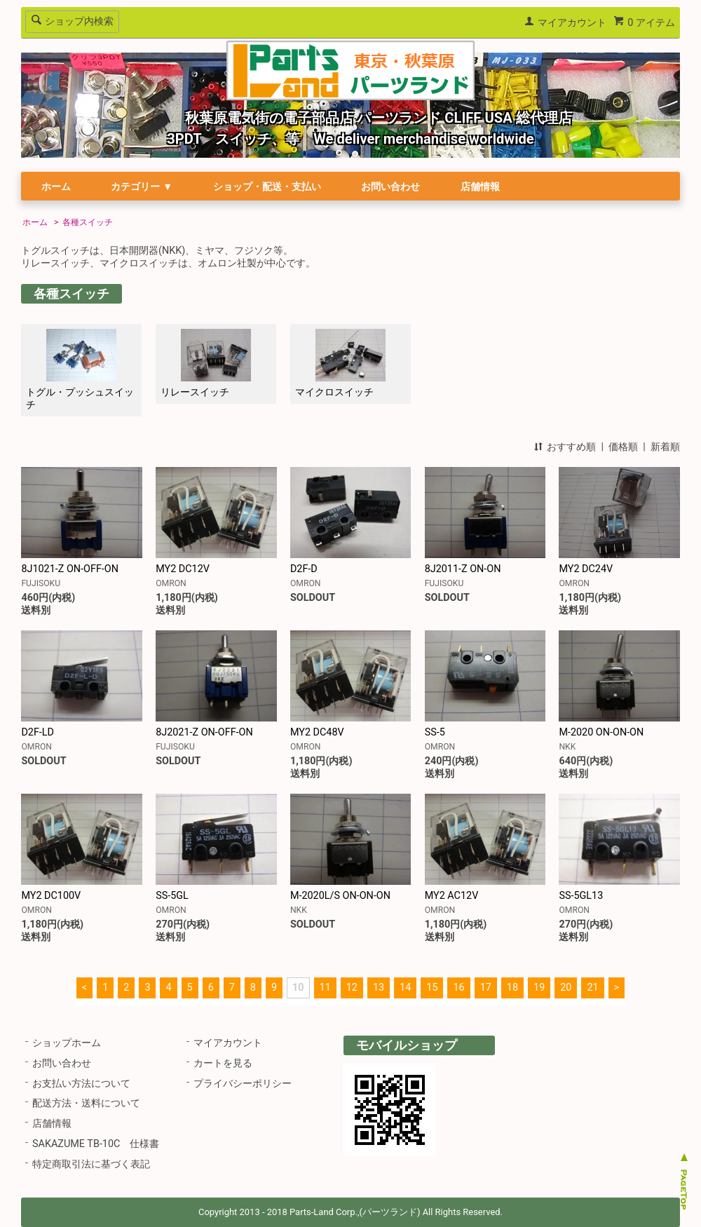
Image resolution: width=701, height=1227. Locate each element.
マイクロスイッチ (340, 363)
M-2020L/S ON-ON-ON (340, 896)
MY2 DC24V (586, 569)
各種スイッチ (87, 222)
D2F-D (304, 569)
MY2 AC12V (452, 896)
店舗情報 (480, 187)
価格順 (623, 447)
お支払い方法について (81, 1084)
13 (378, 988)
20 (565, 988)
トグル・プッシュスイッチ (80, 370)
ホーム (56, 187)
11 (325, 988)
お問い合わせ (390, 187)
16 (458, 988)
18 (512, 988)
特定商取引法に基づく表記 (91, 1164)
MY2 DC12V (183, 569)
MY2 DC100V (51, 896)
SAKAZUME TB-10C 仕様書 (95, 1144)
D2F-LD (37, 732)
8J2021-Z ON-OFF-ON (204, 732)
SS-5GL (172, 896)
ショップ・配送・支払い (267, 187)
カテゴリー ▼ (141, 187)
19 (539, 988)
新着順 (665, 447)
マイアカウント (572, 23)
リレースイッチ (206, 363)
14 (405, 988)
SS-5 (435, 732)
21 (592, 988)
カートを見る (222, 1063)
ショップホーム (66, 1043)
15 (431, 988)
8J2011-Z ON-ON (463, 569)
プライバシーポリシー (242, 1084)
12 (352, 988)
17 (485, 988)
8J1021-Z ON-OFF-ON (69, 569)
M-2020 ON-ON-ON (601, 732)
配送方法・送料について (86, 1103)
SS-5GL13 (581, 896)
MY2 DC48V (317, 732)
